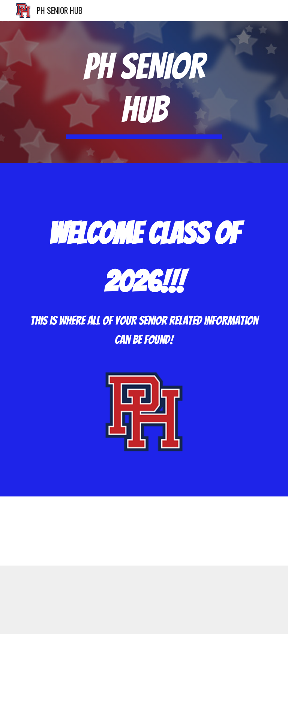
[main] (144, 92)
